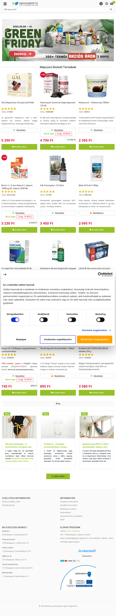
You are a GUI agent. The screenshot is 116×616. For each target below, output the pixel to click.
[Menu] (101, 4)
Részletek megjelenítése (94, 330)
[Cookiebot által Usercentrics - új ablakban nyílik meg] (100, 274)
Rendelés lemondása (68, 505)
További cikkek (58, 476)
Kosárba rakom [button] (19, 147)
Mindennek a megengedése (95, 339)
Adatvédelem (65, 512)
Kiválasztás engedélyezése (58, 339)
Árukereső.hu (87, 556)
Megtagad (21, 339)
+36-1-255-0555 (73, 531)
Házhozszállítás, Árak (11, 502)
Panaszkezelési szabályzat (71, 516)
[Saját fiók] (106, 3)
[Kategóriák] (5, 4)
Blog (7, 414)
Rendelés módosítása (69, 502)
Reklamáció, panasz (68, 509)
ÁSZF (62, 520)
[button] (9, 40)
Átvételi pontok (8, 505)
